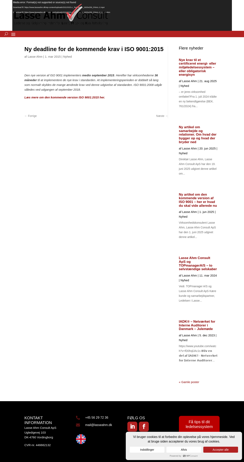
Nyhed (67, 56)
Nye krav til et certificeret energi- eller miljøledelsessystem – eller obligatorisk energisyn (197, 67)
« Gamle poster (189, 382)
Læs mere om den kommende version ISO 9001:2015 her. (65, 97)
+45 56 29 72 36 (96, 417)
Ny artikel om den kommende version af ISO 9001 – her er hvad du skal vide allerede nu (198, 200)
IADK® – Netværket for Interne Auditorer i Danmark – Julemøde (197, 325)
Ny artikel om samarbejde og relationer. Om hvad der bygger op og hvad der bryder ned (198, 134)
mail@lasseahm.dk (98, 425)
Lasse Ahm (35, 56)
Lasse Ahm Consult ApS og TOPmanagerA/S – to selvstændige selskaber (198, 263)
